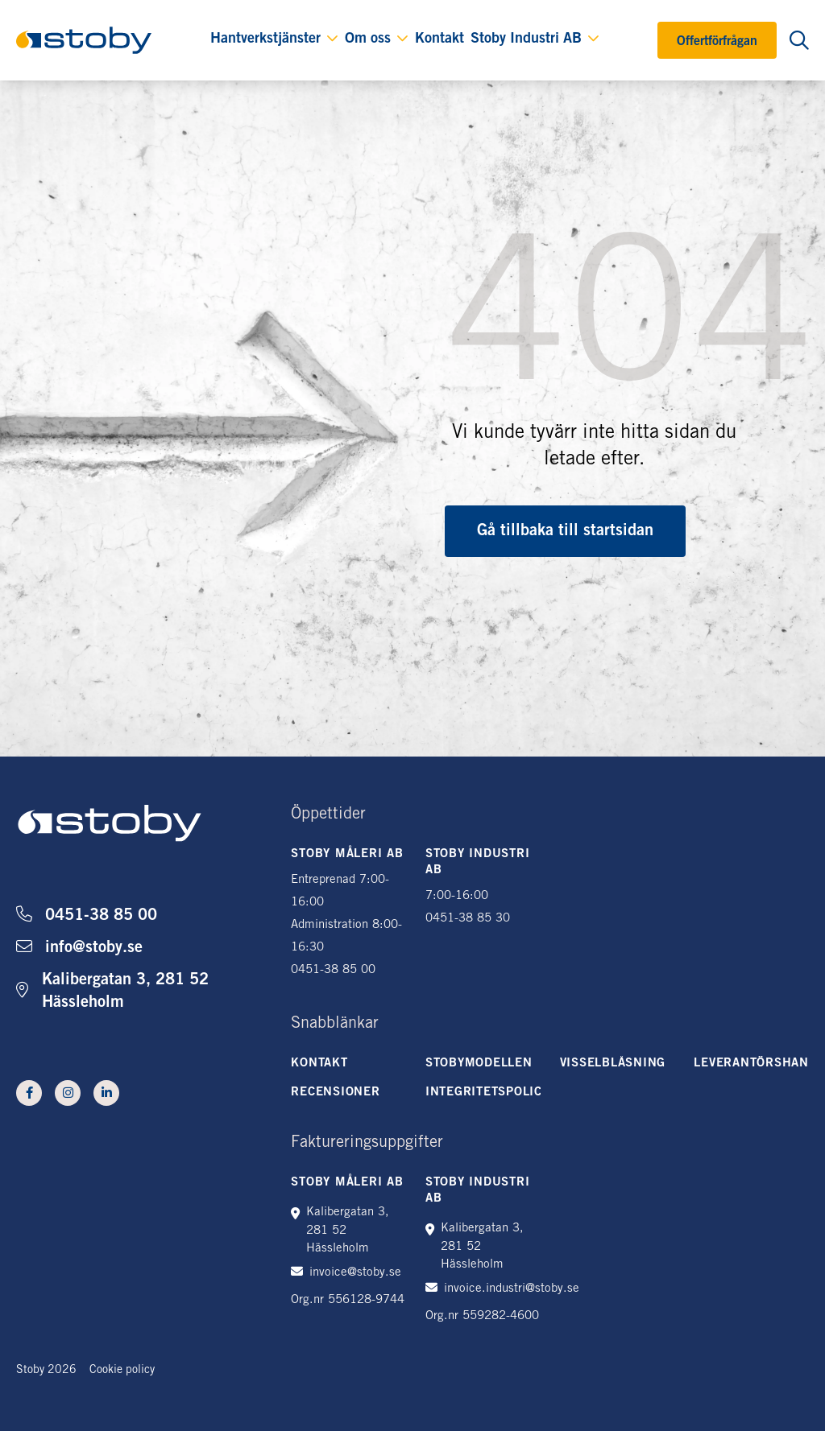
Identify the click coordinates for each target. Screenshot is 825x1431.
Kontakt (439, 39)
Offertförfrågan (717, 41)
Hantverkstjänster (265, 39)
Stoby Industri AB (526, 39)
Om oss (368, 39)
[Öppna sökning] (799, 40)
